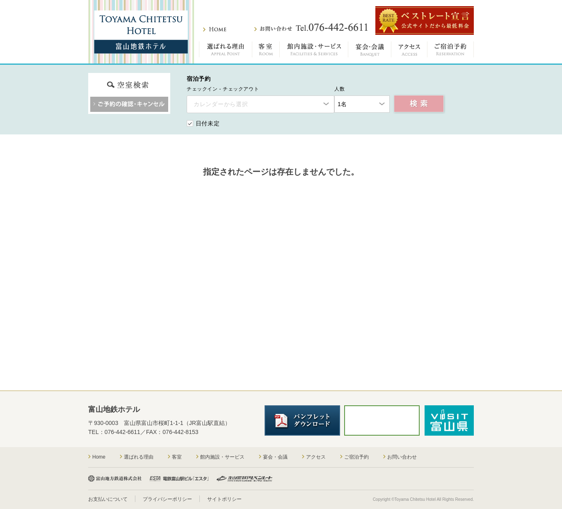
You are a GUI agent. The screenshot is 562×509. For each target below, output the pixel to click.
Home (98, 457)
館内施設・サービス (314, 51)
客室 (266, 51)
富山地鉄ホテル (141, 32)
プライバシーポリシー (167, 499)
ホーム (214, 29)
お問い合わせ (311, 27)
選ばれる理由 (225, 51)
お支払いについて (108, 499)
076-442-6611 (122, 432)
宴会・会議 (369, 51)
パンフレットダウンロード (302, 420)
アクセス (409, 51)
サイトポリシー (224, 499)
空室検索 (419, 104)
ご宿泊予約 (450, 51)
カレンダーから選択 (221, 104)
